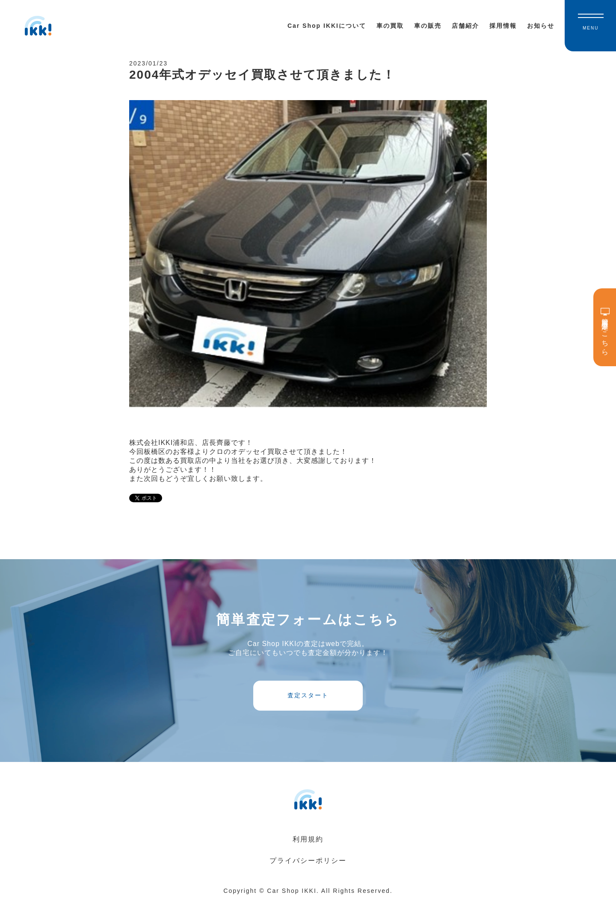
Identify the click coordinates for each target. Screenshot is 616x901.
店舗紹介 (465, 25)
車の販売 (427, 25)
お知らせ (540, 25)
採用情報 (503, 25)
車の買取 (390, 25)
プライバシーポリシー (308, 860)
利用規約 (308, 839)
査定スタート (308, 695)
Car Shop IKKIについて (326, 25)
